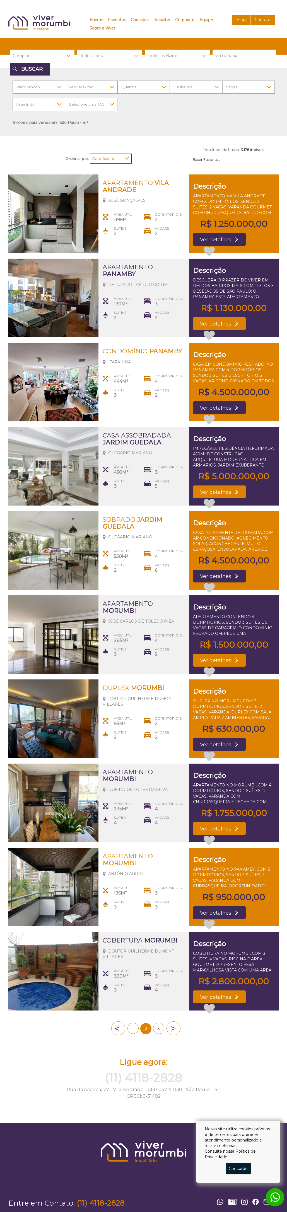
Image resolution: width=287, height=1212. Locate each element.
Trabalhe (162, 19)
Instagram (245, 1202)
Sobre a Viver (102, 28)
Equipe (206, 19)
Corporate (184, 19)
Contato (263, 19)
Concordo (238, 1168)
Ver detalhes (217, 240)
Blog (241, 19)
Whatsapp (221, 1202)
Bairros (96, 19)
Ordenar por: (77, 158)
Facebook (256, 1202)
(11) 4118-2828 (143, 1077)
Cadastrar (140, 19)
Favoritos (117, 19)
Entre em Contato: (41, 1203)
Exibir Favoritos (206, 159)
